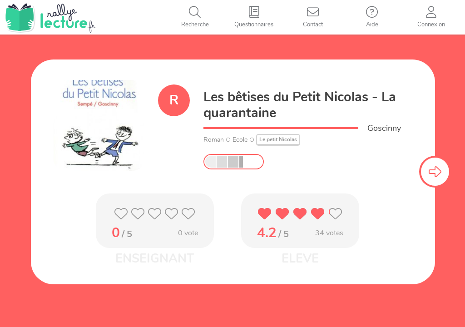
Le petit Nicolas (278, 139)
